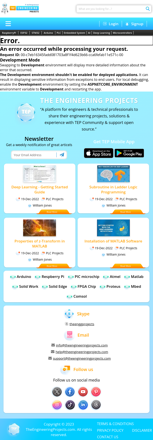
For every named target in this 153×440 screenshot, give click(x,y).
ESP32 (24, 32)
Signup (134, 23)
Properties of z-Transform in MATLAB (39, 244)
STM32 (35, 32)
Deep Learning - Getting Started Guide (39, 189)
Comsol (80, 296)
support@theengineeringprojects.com (79, 358)
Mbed (136, 286)
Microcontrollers (122, 32)
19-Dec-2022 (27, 199)
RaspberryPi (9, 32)
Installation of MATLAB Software (113, 241)
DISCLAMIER (142, 430)
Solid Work (28, 286)
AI (89, 32)
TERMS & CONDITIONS (115, 423)
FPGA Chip (87, 286)
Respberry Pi (53, 276)
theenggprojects (79, 324)
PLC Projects (52, 199)
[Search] (110, 8)
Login (110, 23)
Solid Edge (58, 286)
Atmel (115, 276)
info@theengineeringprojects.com (79, 345)
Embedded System (74, 32)
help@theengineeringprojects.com (79, 352)
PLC (59, 32)
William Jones (40, 205)
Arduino (48, 32)
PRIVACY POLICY (110, 430)
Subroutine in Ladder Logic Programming (113, 189)
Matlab (137, 276)
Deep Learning (101, 32)
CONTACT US (107, 437)
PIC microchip (87, 276)
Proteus (113, 286)
